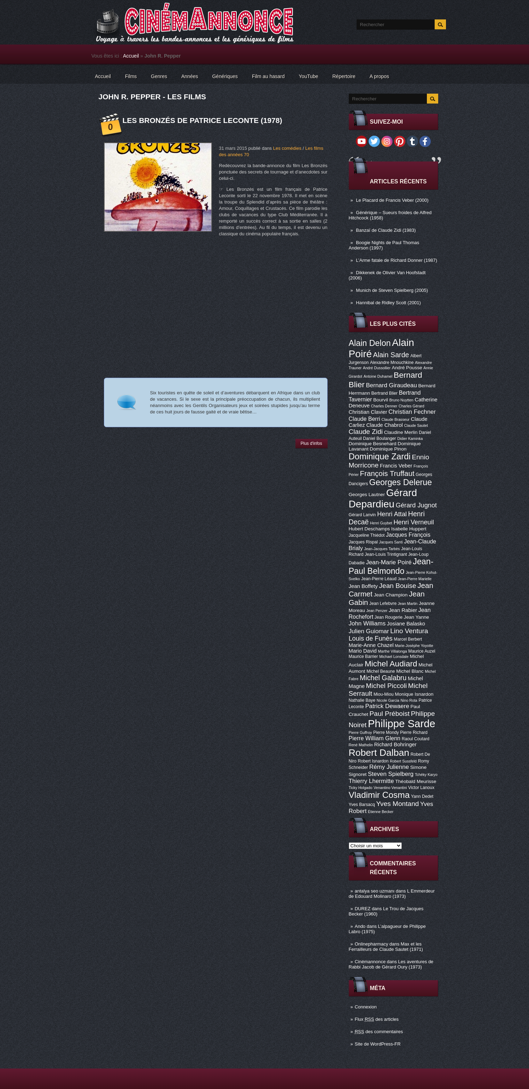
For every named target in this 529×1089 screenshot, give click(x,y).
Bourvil (380, 399)
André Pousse (407, 367)
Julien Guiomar (369, 631)
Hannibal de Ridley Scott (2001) (388, 302)
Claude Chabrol (384, 425)
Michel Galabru (383, 678)
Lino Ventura (409, 631)
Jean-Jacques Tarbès (382, 549)
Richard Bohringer (395, 744)
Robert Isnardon (373, 761)
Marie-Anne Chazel (371, 645)
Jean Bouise (397, 585)
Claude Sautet (416, 425)
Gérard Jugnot (416, 505)
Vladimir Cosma (379, 795)
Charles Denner (384, 406)
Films (131, 76)
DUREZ (363, 908)
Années (189, 76)
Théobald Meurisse (415, 781)
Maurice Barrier (363, 656)
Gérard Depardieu (383, 498)
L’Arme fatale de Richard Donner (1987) (396, 260)
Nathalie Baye (362, 700)
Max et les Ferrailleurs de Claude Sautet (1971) (386, 946)
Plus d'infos (311, 443)
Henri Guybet (381, 523)
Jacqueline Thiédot (367, 535)
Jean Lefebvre (382, 603)
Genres (159, 76)
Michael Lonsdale (393, 656)
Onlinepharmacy (371, 944)
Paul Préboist (390, 713)
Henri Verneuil (413, 522)
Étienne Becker (380, 812)
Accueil (131, 56)
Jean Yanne (416, 617)
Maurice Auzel (421, 651)
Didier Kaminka (410, 438)
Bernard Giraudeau (391, 385)
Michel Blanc (409, 671)
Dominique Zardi (380, 456)
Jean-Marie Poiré (388, 562)
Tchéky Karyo (426, 774)
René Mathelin (361, 745)
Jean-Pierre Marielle (414, 579)
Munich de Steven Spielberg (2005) (392, 290)
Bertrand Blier (384, 393)
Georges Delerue (400, 482)
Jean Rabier (403, 610)
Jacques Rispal (363, 542)
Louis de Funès (371, 638)
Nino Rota (408, 700)
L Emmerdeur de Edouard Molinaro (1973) (392, 893)
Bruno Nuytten (401, 400)
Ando (360, 926)
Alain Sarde (391, 355)
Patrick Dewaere (387, 706)
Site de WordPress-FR (378, 1044)
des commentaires (379, 1031)
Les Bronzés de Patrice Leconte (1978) (202, 120)
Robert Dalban (379, 752)
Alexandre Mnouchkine (392, 362)
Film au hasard (268, 76)
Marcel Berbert (408, 639)
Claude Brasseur (396, 419)
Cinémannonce (370, 961)
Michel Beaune (380, 671)
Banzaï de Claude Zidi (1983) (386, 230)
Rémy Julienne (389, 767)
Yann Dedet (422, 796)
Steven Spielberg (390, 774)
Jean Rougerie (388, 617)
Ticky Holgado (360, 787)
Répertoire (343, 76)
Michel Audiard (391, 663)
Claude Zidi (366, 431)
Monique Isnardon (414, 694)
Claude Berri (364, 419)
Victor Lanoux (421, 787)
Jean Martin (408, 603)
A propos (379, 76)
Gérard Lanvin (362, 514)
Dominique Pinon (388, 449)
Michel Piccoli (386, 685)
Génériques (224, 76)
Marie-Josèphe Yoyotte (414, 645)
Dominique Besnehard (372, 443)
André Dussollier (376, 368)
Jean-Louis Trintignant (386, 554)
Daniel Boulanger (379, 438)
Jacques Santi (391, 542)
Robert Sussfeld (403, 761)
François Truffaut (387, 473)
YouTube (308, 76)
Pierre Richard (414, 732)
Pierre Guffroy (360, 732)
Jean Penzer (376, 610)
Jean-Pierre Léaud (378, 578)
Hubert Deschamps (369, 528)
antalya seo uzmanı (375, 891)
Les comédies (287, 148)
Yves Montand (397, 803)
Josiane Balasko (406, 623)
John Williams (367, 623)
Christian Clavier (368, 412)
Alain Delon (370, 343)
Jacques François (408, 534)
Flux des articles (377, 1019)
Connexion (366, 1006)
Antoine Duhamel (378, 376)
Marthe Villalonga (392, 651)
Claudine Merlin (401, 432)
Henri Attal (392, 514)
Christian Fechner (412, 411)
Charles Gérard (411, 406)
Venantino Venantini (390, 787)
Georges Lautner (367, 494)
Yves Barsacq (362, 804)
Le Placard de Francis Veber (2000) (392, 200)
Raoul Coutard (415, 738)
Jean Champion (391, 595)
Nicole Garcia (388, 700)
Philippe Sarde (401, 723)
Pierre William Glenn (375, 738)
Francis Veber (396, 466)
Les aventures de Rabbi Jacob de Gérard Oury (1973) (391, 964)
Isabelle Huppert (408, 528)
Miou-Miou (384, 694)
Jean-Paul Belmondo (391, 566)
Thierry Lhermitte (371, 781)
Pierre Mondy (386, 732)
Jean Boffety (363, 586)
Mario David (363, 651)
